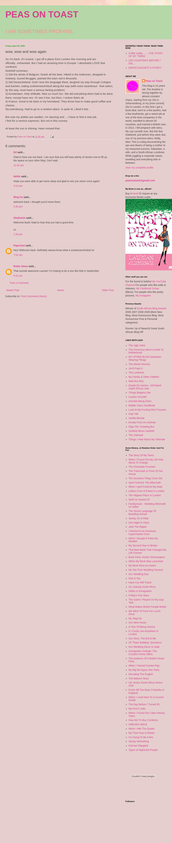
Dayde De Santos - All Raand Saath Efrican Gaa (145, 387)
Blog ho (18, 197)
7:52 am (18, 255)
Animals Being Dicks (140, 401)
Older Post (108, 290)
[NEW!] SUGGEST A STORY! (145, 67)
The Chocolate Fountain (142, 466)
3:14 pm (18, 185)
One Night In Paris (139, 522)
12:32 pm (18, 165)
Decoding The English (141, 674)
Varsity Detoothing (139, 741)
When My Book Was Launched (146, 561)
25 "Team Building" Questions (145, 642)
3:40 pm (18, 206)
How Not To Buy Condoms (143, 720)
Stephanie (19, 217)
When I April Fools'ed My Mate (146, 486)
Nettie (16, 176)
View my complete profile (139, 167)
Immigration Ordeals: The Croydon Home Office (143, 653)
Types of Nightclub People (143, 749)
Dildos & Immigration (140, 591)
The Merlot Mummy (139, 364)
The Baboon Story (139, 678)
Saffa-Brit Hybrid (138, 724)
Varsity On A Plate (139, 518)
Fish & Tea (134, 578)
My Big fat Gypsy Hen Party (144, 669)
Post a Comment (19, 282)
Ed (15, 152)
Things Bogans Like (140, 392)
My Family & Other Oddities (144, 376)
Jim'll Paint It (136, 368)
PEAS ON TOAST (41, 14)
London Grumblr (138, 396)
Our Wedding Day (139, 574)
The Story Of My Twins (141, 455)
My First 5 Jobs (137, 708)
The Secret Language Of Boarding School (142, 512)
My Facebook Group (147, 288)
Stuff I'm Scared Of (139, 499)
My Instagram (143, 295)
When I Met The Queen (142, 728)
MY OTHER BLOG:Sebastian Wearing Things (145, 358)
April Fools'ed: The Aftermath (145, 482)
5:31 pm (18, 275)
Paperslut (19, 245)
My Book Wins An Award (142, 565)
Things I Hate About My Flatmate (147, 439)
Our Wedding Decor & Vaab (144, 646)
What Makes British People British (147, 606)
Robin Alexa (20, 266)
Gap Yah (133, 413)
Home (60, 290)
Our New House (138, 622)
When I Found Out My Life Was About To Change (146, 461)
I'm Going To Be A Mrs (141, 737)
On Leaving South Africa (142, 586)
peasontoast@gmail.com (140, 180)
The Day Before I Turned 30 (144, 704)
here (134, 193)
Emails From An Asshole (142, 422)
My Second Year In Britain (143, 545)
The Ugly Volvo (137, 345)
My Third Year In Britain (142, 733)
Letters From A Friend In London (147, 491)
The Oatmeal (136, 435)
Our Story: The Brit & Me (142, 638)
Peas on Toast (154, 81)
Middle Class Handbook (142, 405)
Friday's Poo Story (139, 595)
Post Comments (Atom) (34, 296)
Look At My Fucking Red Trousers (147, 409)
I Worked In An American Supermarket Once (142, 532)
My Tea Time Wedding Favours (146, 569)
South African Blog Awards (151, 308)
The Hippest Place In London (145, 495)
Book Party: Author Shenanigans (147, 557)
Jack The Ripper (138, 526)
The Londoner (136, 372)
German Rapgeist (138, 745)
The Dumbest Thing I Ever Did (145, 478)
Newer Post (12, 290)
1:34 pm (18, 234)
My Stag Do (135, 618)
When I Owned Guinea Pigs (144, 665)
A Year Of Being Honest (142, 626)
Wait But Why (136, 381)
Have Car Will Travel (140, 582)
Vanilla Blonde (136, 418)
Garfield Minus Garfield (141, 431)
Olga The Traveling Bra (141, 426)
